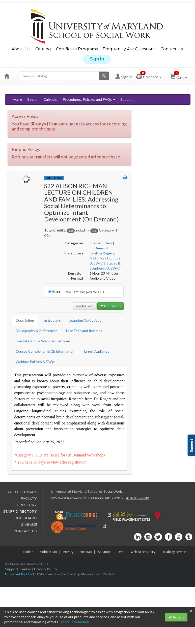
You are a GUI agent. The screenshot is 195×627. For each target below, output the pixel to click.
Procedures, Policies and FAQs (89, 99)
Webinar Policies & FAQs (35, 361)
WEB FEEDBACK (22, 492)
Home (17, 99)
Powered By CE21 (20, 574)
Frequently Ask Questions (129, 49)
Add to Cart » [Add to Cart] (110, 306)
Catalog (43, 49)
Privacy (68, 552)
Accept (176, 617)
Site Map (86, 552)
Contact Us (171, 49)
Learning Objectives (85, 320)
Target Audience (96, 351)
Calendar (50, 99)
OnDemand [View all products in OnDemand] (99, 248)
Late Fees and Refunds (84, 330)
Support (126, 99)
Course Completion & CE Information (45, 351)
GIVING (29, 524)
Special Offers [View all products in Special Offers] (101, 243)
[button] (125, 177)
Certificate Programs (77, 49)
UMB (121, 552)
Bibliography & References (37, 330)
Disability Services (174, 552)
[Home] (6, 76)
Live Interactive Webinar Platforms (43, 341)
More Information (75, 622)
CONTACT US (25, 531)
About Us (20, 49)
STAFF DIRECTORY (20, 511)
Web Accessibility (143, 552)
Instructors (52, 320)
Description (25, 320)
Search (32, 99)
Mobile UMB (48, 552)
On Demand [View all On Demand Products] (54, 177)
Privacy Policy (45, 569)
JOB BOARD (26, 518)
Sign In (97, 59)
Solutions (104, 552)
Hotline (28, 552)
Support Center (18, 569)
